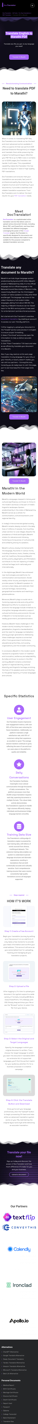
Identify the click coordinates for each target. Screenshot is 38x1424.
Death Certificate (10, 1400)
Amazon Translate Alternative (14, 1366)
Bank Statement (9, 1418)
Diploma (6, 1411)
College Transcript (10, 1414)
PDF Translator (7, 15)
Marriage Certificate (10, 1392)
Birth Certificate (9, 1389)
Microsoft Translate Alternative (15, 1370)
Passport (6, 1407)
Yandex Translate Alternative (14, 1363)
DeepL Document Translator (13, 1359)
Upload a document (19, 1174)
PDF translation (20, 196)
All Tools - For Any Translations (22, 13)
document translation (9, 319)
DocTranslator (7, 13)
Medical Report (8, 1385)
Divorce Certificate (10, 1396)
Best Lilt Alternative (10, 1374)
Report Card (7, 1403)
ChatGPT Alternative (10, 1352)
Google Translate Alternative (13, 1355)
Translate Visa (8, 1421)
